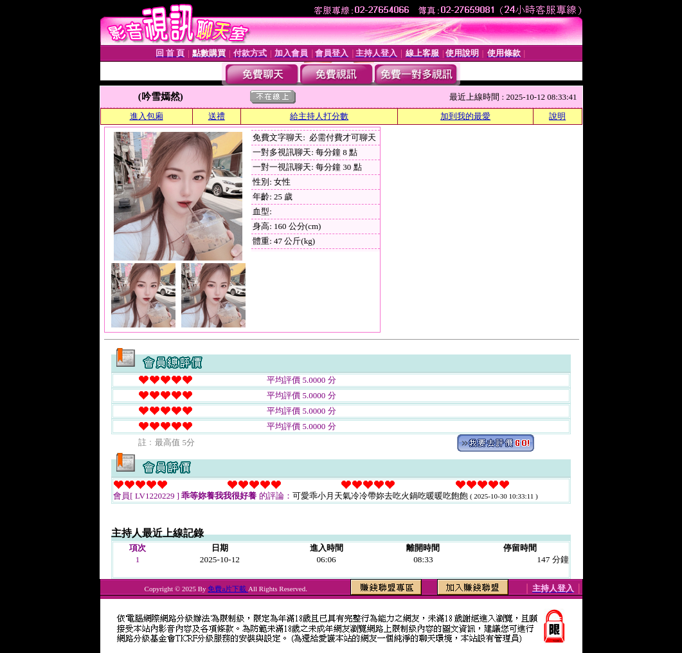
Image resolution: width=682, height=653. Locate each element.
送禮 (216, 116)
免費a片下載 (228, 589)
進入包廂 (146, 116)
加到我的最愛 (465, 116)
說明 (557, 116)
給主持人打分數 (319, 116)
